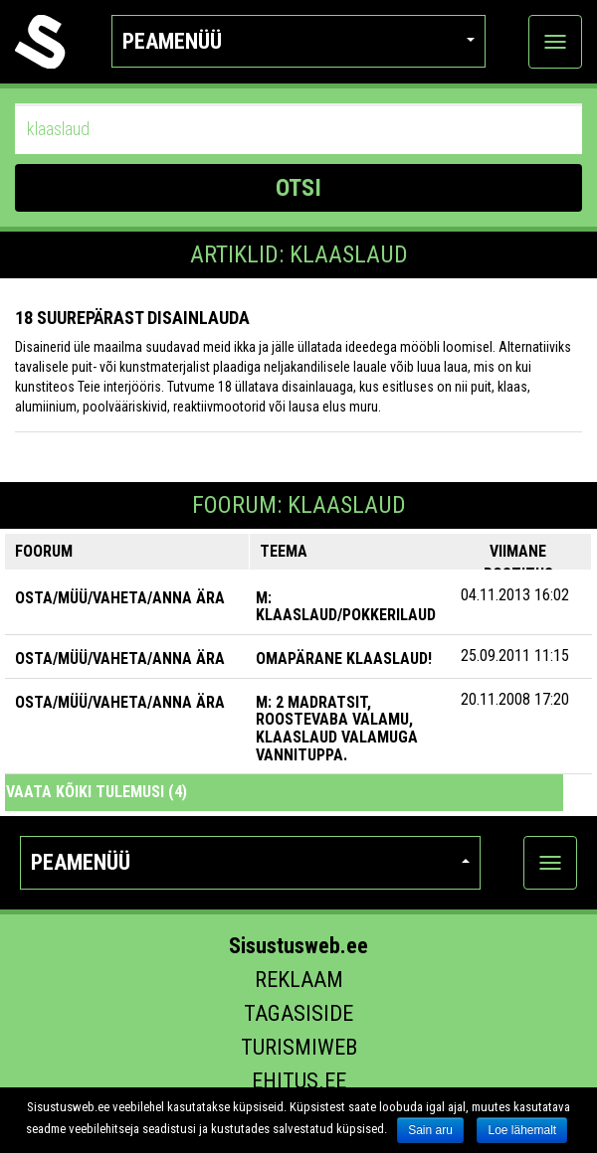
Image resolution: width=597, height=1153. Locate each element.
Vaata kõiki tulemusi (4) (96, 791)
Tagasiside (298, 1013)
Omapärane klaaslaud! (344, 658)
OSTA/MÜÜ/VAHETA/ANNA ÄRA (120, 597)
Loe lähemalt (522, 1130)
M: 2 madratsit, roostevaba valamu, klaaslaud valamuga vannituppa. (337, 728)
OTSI (298, 188)
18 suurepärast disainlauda (132, 317)
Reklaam (299, 979)
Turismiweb (299, 1047)
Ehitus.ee (299, 1081)
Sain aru (430, 1130)
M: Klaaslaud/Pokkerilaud (346, 606)
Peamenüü (299, 41)
